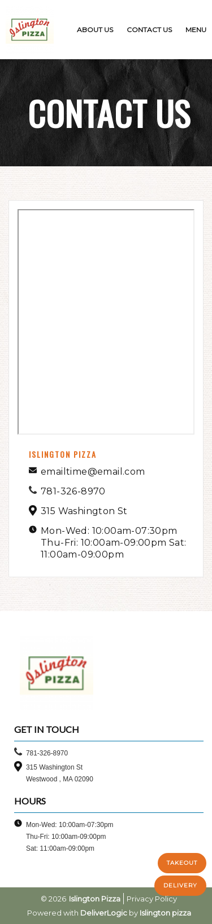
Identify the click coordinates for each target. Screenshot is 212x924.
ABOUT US (95, 29)
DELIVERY (180, 885)
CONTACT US (149, 29)
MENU (195, 29)
